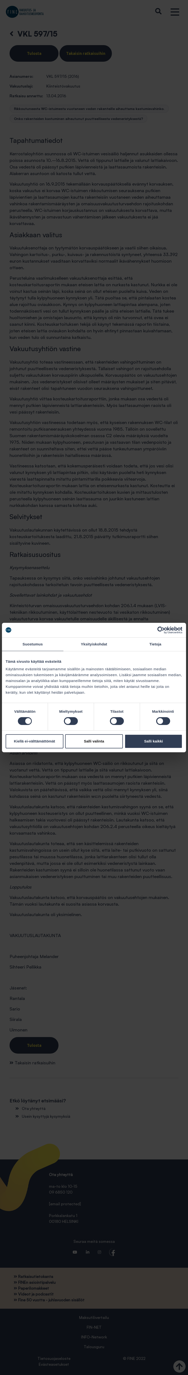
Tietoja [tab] (155, 644)
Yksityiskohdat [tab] (94, 644)
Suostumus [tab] (33, 644)
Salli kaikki (153, 741)
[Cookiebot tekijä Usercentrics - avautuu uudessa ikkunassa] (161, 630)
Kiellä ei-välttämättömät (34, 741)
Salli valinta (94, 741)
